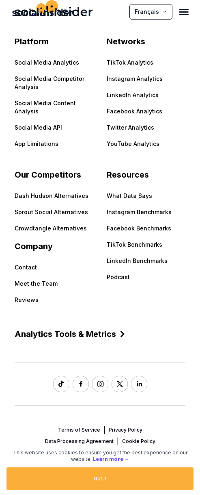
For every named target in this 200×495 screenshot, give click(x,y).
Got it (100, 478)
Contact (26, 267)
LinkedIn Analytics (133, 94)
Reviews (27, 299)
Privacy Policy (125, 430)
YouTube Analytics (133, 143)
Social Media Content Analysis (45, 107)
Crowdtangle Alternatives (51, 228)
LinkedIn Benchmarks (137, 260)
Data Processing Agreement (79, 441)
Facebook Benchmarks (139, 228)
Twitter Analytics (130, 127)
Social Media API (38, 127)
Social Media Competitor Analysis (49, 82)
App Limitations (36, 143)
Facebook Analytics (134, 111)
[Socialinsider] (42, 11)
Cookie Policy (138, 441)
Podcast (118, 277)
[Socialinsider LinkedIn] (139, 384)
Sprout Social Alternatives (51, 211)
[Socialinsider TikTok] (61, 384)
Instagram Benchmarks (139, 211)
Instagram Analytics (135, 78)
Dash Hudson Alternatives (51, 195)
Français (151, 11)
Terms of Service (79, 430)
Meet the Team (36, 283)
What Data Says (129, 195)
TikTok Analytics (130, 62)
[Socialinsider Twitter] (120, 384)
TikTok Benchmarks (134, 244)
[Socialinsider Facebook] (81, 384)
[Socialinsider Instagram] (100, 384)
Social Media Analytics (47, 62)
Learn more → (111, 459)
